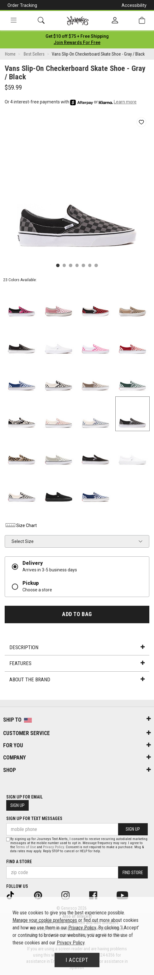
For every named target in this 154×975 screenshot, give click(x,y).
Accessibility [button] (134, 5)
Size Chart (21, 525)
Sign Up (17, 805)
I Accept (77, 960)
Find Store (133, 872)
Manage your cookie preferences (44, 920)
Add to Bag (77, 614)
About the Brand (76, 679)
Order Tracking (22, 5)
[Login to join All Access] (77, 36)
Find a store (19, 861)
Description (76, 647)
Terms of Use (26, 847)
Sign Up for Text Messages (34, 818)
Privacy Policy (53, 847)
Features (76, 663)
